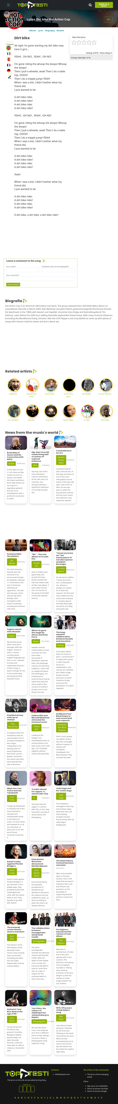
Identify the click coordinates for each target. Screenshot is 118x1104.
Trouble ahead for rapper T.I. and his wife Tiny (40, 791)
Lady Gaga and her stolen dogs (64, 789)
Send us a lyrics (104, 5)
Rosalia (61, 645)
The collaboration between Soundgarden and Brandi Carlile (41, 932)
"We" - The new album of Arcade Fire (40, 556)
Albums (32, 30)
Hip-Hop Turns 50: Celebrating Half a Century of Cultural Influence (40, 456)
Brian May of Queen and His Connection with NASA (15, 456)
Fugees (12, 636)
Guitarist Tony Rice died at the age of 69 (15, 1011)
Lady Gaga (61, 796)
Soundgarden (39, 941)
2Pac (35, 465)
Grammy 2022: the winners (14, 555)
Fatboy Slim (36, 727)
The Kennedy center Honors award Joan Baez (15, 929)
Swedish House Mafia (61, 460)
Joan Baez (12, 937)
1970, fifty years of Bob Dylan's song (64, 1010)
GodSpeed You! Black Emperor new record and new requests (64, 717)
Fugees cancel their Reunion (14, 630)
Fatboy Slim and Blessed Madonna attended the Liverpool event (40, 719)
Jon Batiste (12, 562)
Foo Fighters (61, 941)
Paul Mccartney (13, 725)
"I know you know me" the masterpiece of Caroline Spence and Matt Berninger (64, 558)
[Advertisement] (59, 235)
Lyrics (40, 30)
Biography (50, 30)
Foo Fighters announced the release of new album (63, 933)
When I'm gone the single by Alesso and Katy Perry (40, 633)
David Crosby (12, 871)
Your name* (11, 266)
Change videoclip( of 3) (80, 57)
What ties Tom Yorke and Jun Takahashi (14, 790)
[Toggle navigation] (8, 5)
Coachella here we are (63, 451)
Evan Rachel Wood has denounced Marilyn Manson (39, 862)
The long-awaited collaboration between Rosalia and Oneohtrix (64, 636)
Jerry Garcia (12, 1019)
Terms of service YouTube (97, 1088)
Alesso (36, 641)
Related (60, 30)
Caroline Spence (61, 570)
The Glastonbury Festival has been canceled (65, 862)
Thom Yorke (11, 798)
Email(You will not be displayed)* (55, 266)
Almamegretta (39, 1021)
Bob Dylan (61, 1018)
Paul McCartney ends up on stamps (15, 717)
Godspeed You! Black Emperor (62, 727)
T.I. (34, 798)
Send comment (13, 284)
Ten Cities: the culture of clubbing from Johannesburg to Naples (40, 1013)
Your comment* (12, 275)
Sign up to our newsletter (97, 1086)
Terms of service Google (97, 1091)
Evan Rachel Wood (36, 873)
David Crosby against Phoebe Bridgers (15, 863)
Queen (11, 463)
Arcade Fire (36, 564)
